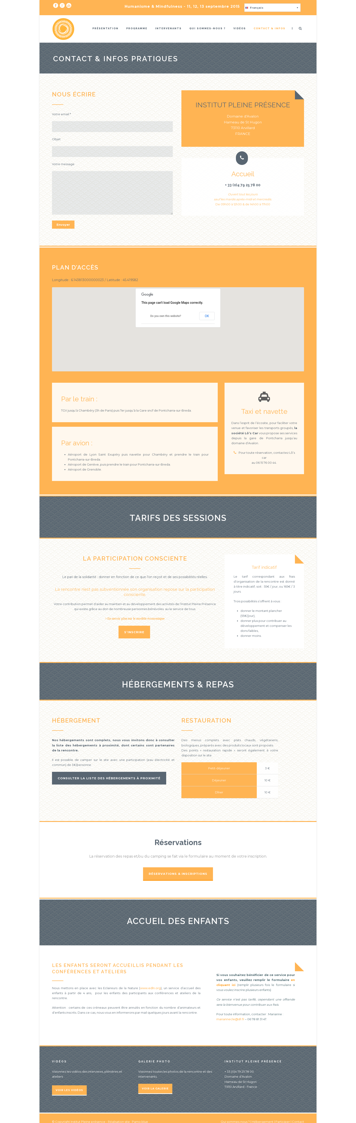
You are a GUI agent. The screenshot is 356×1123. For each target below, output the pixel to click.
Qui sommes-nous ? (207, 28)
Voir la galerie (155, 1088)
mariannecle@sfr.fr (230, 1019)
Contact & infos (269, 28)
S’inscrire (134, 632)
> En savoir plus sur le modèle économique (135, 618)
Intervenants (168, 28)
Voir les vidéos (69, 1090)
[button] (272, 7)
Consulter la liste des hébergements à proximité (109, 778)
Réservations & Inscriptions (178, 873)
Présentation (105, 28)
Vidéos (239, 28)
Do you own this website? (165, 316)
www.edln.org (150, 988)
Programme (136, 28)
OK (207, 316)
